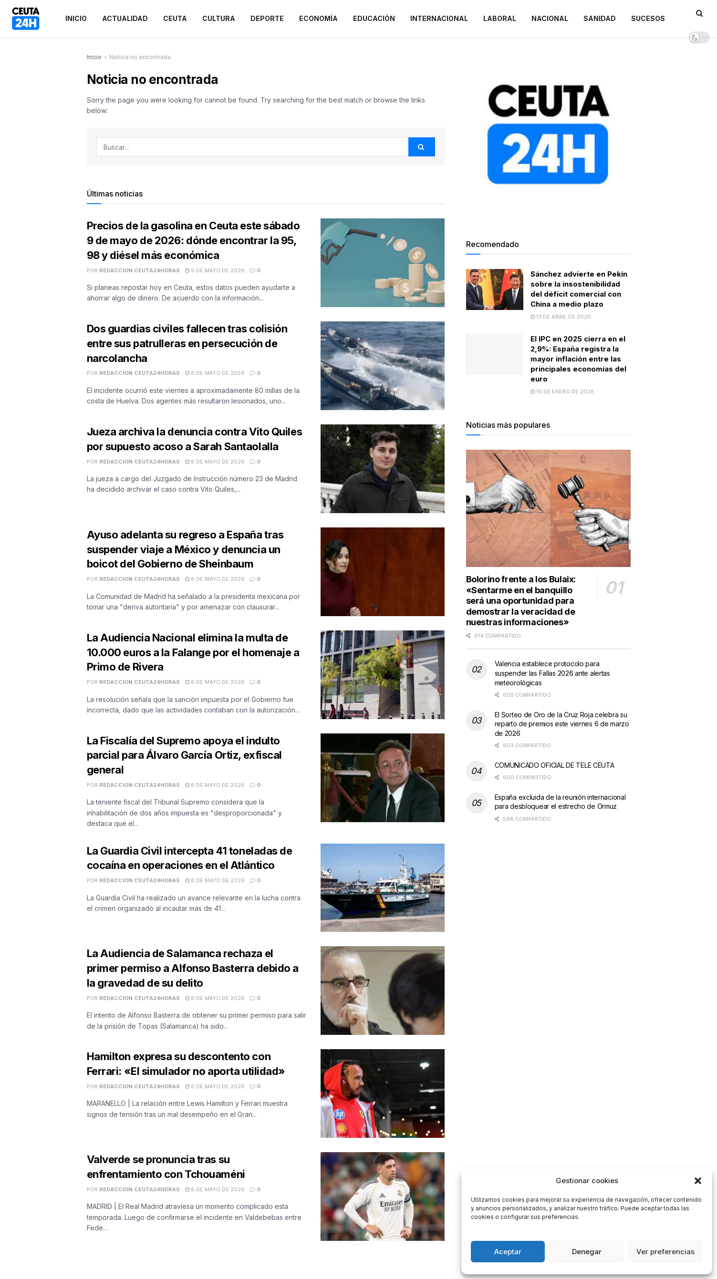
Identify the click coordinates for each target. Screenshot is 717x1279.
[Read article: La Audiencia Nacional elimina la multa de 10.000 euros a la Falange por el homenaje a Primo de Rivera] (383, 674)
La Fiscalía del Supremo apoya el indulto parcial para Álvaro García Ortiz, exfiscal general (184, 755)
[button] (698, 1181)
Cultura (218, 18)
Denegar (587, 1251)
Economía (318, 18)
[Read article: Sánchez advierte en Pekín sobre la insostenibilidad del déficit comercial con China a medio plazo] (494, 289)
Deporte (267, 18)
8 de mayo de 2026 (215, 373)
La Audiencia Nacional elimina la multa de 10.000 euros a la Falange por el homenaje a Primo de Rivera (193, 652)
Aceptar (507, 1251)
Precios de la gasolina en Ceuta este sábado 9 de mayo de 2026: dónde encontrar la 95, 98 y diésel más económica (193, 240)
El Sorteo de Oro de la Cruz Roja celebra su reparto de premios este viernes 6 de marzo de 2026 (562, 724)
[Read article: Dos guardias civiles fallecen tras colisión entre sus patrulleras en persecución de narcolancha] (383, 365)
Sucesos (648, 18)
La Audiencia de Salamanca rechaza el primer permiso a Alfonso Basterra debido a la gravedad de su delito (193, 968)
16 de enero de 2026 (562, 391)
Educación (374, 18)
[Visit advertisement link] (548, 134)
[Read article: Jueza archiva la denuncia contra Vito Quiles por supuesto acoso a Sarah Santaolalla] (383, 468)
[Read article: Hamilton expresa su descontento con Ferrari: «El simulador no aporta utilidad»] (383, 1093)
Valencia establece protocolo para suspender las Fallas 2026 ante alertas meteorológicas (552, 673)
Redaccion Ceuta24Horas (139, 270)
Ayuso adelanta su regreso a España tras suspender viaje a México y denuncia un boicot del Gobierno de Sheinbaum (185, 549)
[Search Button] (421, 146)
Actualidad (125, 18)
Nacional (549, 18)
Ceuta (175, 18)
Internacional (439, 18)
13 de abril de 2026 (560, 316)
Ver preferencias (665, 1251)
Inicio (76, 18)
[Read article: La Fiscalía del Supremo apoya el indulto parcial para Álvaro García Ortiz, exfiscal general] (383, 777)
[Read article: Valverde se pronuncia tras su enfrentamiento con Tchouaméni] (383, 1196)
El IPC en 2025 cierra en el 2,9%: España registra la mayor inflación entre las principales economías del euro (578, 358)
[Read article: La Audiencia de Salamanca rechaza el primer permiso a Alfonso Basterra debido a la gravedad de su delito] (383, 990)
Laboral (499, 18)
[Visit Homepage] (25, 18)
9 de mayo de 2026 (215, 270)
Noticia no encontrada (140, 57)
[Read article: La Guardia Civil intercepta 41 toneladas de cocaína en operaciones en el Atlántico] (383, 888)
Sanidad (599, 18)
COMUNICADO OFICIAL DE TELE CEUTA (554, 765)
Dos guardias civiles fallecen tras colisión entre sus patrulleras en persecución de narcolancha (187, 343)
